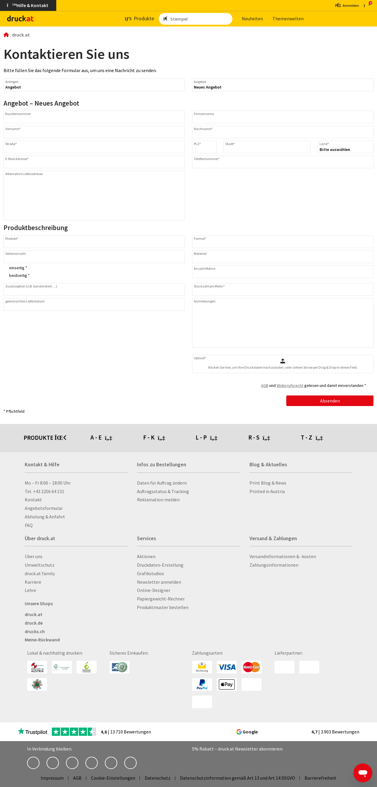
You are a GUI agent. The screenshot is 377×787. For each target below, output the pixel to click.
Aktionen (146, 556)
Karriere (33, 582)
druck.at (33, 614)
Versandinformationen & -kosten (282, 556)
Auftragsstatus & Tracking (163, 491)
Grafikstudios (150, 573)
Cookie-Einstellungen (113, 778)
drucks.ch (35, 631)
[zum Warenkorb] (367, 5)
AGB (264, 385)
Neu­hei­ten (252, 18)
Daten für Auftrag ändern (162, 483)
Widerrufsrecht (290, 385)
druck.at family (40, 573)
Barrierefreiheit (320, 778)
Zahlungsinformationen (273, 565)
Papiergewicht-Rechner (161, 599)
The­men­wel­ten (288, 18)
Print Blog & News (267, 483)
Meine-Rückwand (42, 640)
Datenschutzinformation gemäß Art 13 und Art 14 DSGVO (237, 778)
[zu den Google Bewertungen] (284, 731)
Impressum (52, 778)
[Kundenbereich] (346, 5)
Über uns (33, 556)
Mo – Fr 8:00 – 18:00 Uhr (48, 483)
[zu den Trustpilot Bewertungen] (32, 731)
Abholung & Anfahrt (45, 517)
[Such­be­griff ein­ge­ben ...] (200, 19)
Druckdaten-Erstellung (160, 565)
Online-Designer (153, 590)
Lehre (30, 590)
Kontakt (33, 500)
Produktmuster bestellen (162, 607)
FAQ (29, 525)
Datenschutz (158, 778)
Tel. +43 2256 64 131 (44, 491)
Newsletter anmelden (159, 582)
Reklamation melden (158, 500)
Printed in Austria (267, 491)
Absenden (330, 401)
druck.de (34, 623)
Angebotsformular (44, 508)
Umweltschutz (39, 565)
